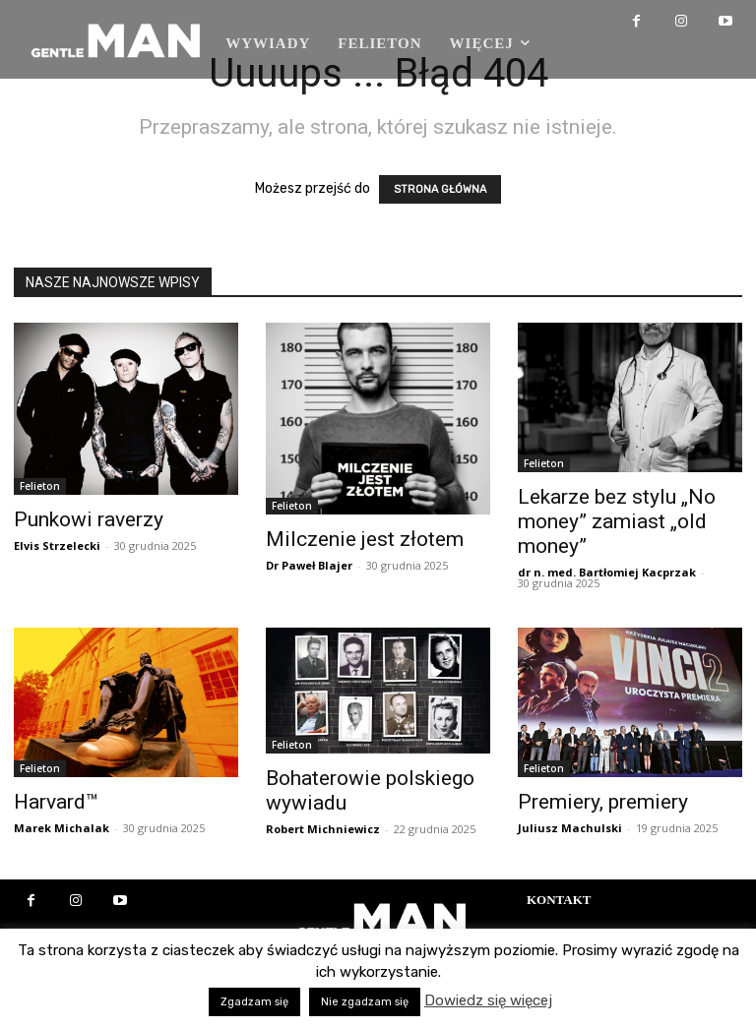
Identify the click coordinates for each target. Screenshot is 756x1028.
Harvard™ (56, 802)
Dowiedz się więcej (488, 1000)
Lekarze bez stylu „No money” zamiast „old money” (617, 521)
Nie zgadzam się (365, 1002)
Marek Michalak (61, 827)
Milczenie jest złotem (365, 539)
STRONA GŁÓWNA (440, 189)
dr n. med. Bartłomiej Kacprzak (607, 572)
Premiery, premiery (603, 802)
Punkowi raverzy (88, 519)
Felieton (40, 486)
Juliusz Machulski (570, 827)
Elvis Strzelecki (57, 545)
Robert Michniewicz (323, 828)
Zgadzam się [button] (254, 1002)
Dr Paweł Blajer (309, 565)
